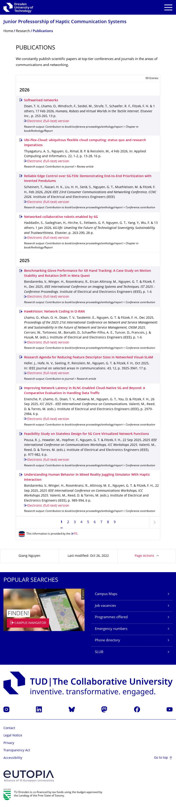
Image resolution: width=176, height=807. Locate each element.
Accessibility (12, 758)
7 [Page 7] (101, 522)
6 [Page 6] (95, 522)
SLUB (99, 652)
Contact (9, 728)
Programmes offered (111, 617)
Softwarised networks (41, 100)
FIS (75, 534)
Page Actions (144, 555)
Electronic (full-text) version (48, 121)
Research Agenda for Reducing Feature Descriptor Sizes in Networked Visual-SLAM (88, 357)
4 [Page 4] (81, 522)
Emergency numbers (111, 629)
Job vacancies (105, 606)
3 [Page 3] (75, 522)
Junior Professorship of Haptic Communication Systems (64, 22)
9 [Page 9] (115, 522)
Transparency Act (16, 750)
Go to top (161, 757)
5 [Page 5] (88, 522)
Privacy (8, 743)
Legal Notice (12, 735)
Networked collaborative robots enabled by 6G (61, 217)
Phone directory (107, 640)
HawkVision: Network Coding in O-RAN (54, 311)
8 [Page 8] (108, 522)
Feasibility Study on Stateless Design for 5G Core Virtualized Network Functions (86, 434)
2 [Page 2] (68, 522)
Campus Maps (106, 594)
